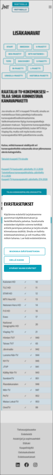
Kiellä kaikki (16, 260)
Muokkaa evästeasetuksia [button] (24, 251)
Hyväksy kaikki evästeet (22, 268)
